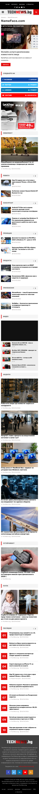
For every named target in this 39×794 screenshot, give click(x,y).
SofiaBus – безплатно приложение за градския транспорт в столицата (25, 305)
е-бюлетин (30, 4)
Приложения (8, 288)
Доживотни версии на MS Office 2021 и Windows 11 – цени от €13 (24, 239)
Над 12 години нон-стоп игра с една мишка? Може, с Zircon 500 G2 (24, 182)
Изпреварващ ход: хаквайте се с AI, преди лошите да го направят (22, 634)
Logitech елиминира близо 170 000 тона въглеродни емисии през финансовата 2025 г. (18, 574)
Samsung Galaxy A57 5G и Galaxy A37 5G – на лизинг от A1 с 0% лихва (24, 249)
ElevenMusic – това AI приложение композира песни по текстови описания (25, 294)
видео (5, 316)
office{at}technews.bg (26, 766)
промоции (7, 233)
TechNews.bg (7, 408)
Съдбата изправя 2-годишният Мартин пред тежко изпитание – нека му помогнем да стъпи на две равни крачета (19, 617)
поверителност (26, 789)
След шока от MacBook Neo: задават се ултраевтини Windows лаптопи (17, 469)
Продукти (7, 260)
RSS (34, 789)
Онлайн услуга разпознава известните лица (15, 53)
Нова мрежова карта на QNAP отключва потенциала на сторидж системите (25, 267)
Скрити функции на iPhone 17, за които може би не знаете (21, 665)
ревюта (6, 175)
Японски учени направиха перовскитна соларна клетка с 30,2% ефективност (23, 707)
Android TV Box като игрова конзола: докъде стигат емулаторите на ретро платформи (24, 209)
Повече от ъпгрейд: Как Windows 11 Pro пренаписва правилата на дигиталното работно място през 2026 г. (25, 221)
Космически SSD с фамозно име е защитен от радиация (24, 277)
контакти (14, 4)
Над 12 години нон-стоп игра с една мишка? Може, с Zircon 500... (22, 675)
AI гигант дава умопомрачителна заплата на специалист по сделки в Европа (18, 501)
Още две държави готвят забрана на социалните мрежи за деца (22, 728)
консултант (8, 203)
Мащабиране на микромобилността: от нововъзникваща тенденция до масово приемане (17, 164)
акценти (6, 374)
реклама (22, 4)
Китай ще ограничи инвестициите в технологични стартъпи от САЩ (22, 718)
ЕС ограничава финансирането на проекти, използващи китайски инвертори (19, 533)
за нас (8, 4)
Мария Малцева (16, 678)
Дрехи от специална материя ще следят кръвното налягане (21, 654)
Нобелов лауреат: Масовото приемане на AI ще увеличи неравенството (23, 685)
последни (7, 628)
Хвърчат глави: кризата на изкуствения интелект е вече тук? (18, 437)
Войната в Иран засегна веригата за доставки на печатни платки (22, 644)
